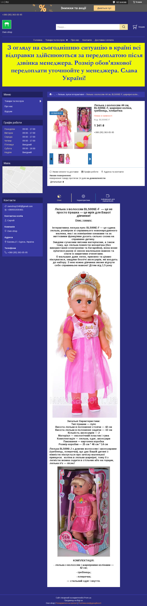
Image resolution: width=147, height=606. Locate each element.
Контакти (87, 40)
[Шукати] (124, 27)
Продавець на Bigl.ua (73, 600)
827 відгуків (121, 2)
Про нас (75, 40)
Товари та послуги (54, 40)
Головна (37, 40)
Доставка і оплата (104, 40)
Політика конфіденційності (89, 603)
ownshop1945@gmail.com (20, 206)
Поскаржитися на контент (66, 603)
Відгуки (8, 111)
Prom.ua (87, 598)
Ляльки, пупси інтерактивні (71, 94)
